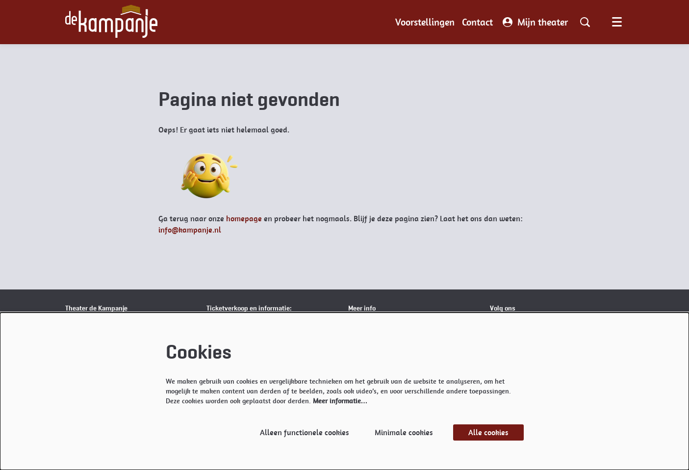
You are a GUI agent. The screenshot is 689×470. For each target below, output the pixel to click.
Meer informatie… (340, 401)
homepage (244, 218)
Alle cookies (488, 432)
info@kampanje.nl (189, 230)
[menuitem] (425, 22)
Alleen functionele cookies (304, 432)
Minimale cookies (404, 432)
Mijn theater (535, 22)
